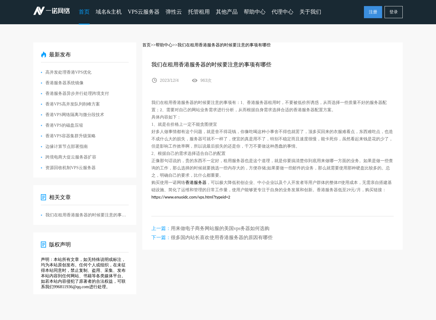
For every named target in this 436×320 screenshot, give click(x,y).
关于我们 (310, 12)
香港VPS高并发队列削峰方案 (72, 104)
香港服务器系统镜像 (64, 83)
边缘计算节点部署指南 (66, 146)
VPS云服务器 (144, 12)
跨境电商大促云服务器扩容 (70, 157)
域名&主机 (109, 12)
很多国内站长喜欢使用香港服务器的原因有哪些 (221, 237)
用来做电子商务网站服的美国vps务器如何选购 (220, 228)
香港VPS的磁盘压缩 (64, 125)
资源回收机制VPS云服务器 (70, 167)
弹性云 (174, 12)
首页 (84, 12)
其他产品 (227, 12)
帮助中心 (255, 12)
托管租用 (199, 12)
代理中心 (282, 12)
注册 (373, 12)
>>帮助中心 (162, 45)
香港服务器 (195, 182)
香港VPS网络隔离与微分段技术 (74, 114)
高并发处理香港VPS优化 (68, 72)
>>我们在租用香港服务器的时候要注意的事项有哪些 (222, 45)
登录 (393, 12)
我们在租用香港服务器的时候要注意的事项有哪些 (87, 215)
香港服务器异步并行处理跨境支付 (77, 93)
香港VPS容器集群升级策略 (70, 136)
